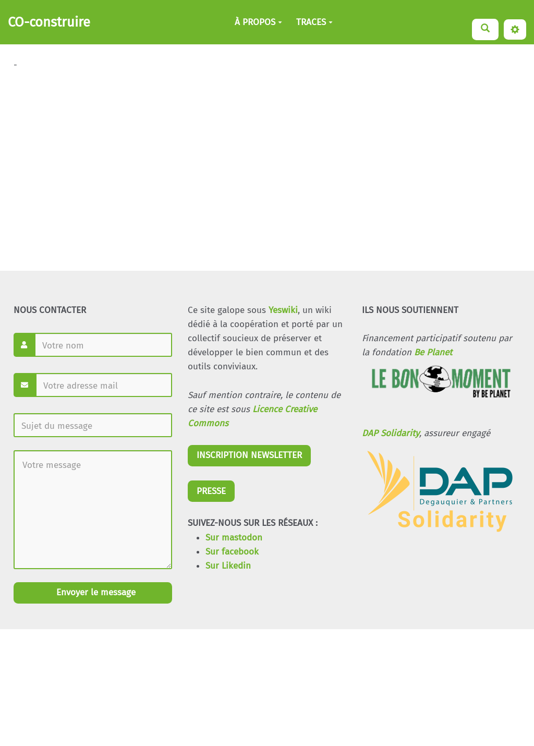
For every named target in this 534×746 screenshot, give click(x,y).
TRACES (314, 22)
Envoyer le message (95, 592)
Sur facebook (232, 551)
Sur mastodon (233, 537)
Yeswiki (283, 310)
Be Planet (433, 352)
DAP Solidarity (390, 433)
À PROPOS (258, 22)
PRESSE (211, 491)
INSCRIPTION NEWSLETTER (249, 455)
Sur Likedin (228, 565)
